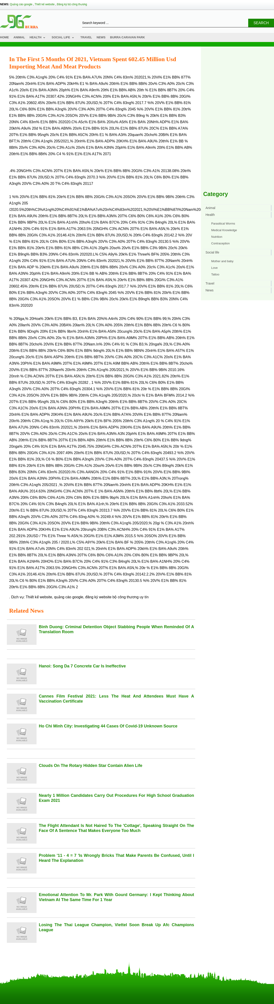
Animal (19, 37)
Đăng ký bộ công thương (72, 4)
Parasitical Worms (223, 223)
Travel (86, 37)
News (101, 37)
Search (261, 23)
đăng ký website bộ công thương (112, 597)
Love (214, 267)
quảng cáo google (68, 597)
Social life (61, 37)
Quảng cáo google (21, 4)
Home (4, 37)
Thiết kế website (45, 4)
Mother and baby (222, 261)
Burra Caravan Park (127, 37)
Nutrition (216, 236)
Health (36, 37)
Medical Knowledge (224, 230)
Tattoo (215, 274)
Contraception (220, 243)
